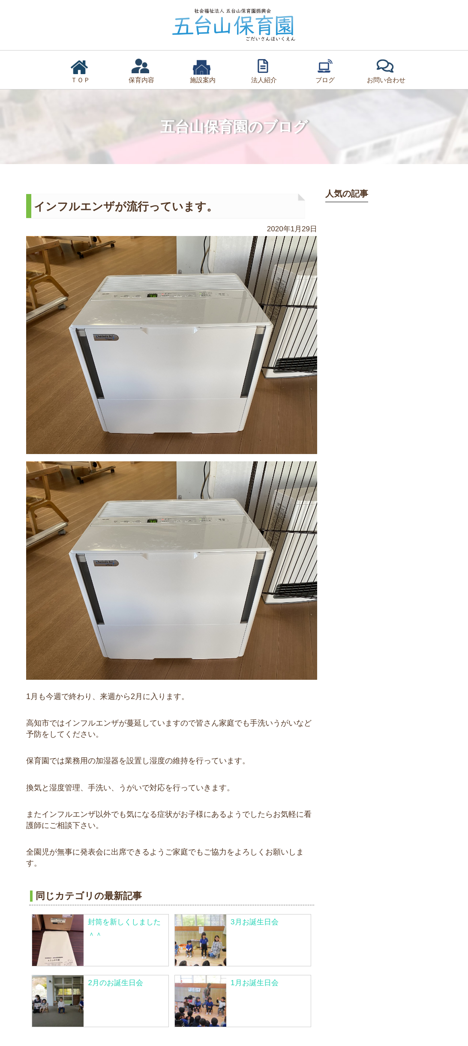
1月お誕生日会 (254, 983)
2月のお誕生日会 (115, 983)
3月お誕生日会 (254, 922)
